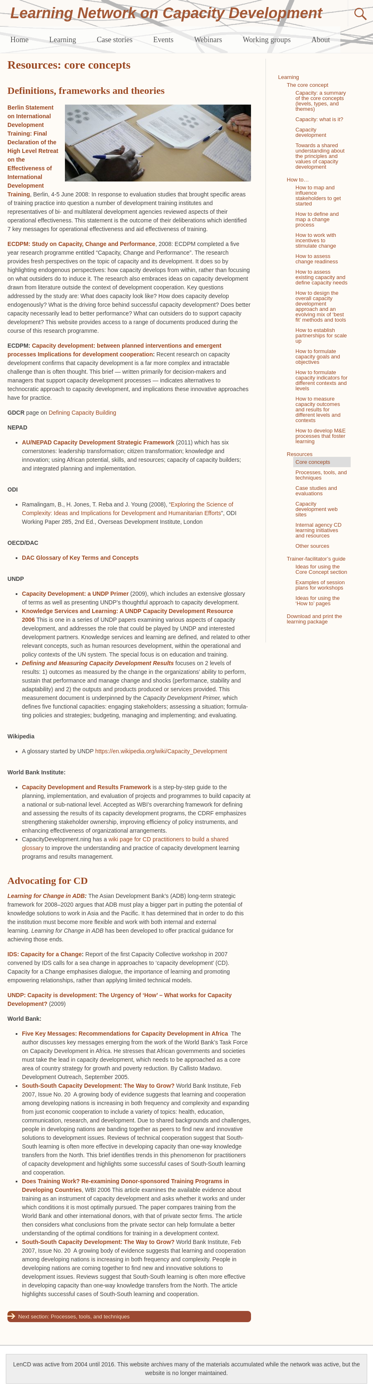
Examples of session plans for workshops (320, 585)
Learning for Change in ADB (46, 896)
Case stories (114, 40)
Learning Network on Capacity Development (166, 13)
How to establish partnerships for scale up (321, 335)
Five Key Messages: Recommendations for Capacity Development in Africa (125, 1033)
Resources (300, 454)
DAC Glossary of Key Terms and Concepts (80, 557)
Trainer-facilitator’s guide (316, 559)
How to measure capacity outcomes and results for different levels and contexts (318, 409)
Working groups (267, 40)
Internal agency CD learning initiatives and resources (319, 530)
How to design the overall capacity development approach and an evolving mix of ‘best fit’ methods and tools (321, 306)
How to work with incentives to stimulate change (316, 240)
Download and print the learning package (314, 619)
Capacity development (311, 132)
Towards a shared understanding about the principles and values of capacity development (320, 156)
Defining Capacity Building (82, 412)
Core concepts (313, 462)
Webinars (208, 40)
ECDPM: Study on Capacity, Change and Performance (81, 244)
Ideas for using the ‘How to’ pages (318, 600)
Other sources (313, 546)
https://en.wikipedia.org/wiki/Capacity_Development (161, 751)
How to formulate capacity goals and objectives (318, 356)
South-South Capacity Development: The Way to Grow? (98, 1085)
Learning (62, 40)
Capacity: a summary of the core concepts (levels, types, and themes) (321, 101)
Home (19, 40)
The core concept (307, 85)
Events (163, 40)
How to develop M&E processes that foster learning (321, 435)
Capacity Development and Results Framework (86, 787)
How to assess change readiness (317, 259)
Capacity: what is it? (320, 119)
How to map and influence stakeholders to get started (318, 195)
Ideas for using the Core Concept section (321, 569)
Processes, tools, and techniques (90, 1316)
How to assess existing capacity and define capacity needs (322, 277)
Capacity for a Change (51, 954)
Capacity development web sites (317, 509)
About (320, 40)
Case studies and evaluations (316, 491)
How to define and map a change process (317, 219)
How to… (298, 180)
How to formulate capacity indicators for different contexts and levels (322, 380)
